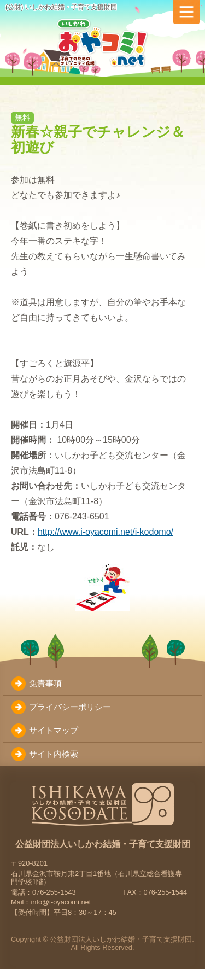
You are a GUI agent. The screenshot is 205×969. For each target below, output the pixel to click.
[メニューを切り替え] (186, 12)
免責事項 (45, 683)
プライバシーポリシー (70, 706)
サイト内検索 (53, 753)
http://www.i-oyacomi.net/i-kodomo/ (105, 531)
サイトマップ (53, 730)
